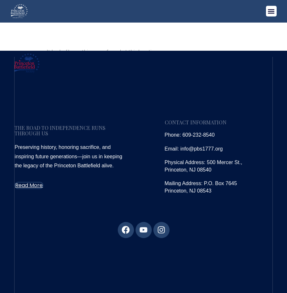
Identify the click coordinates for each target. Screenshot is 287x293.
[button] (271, 11)
